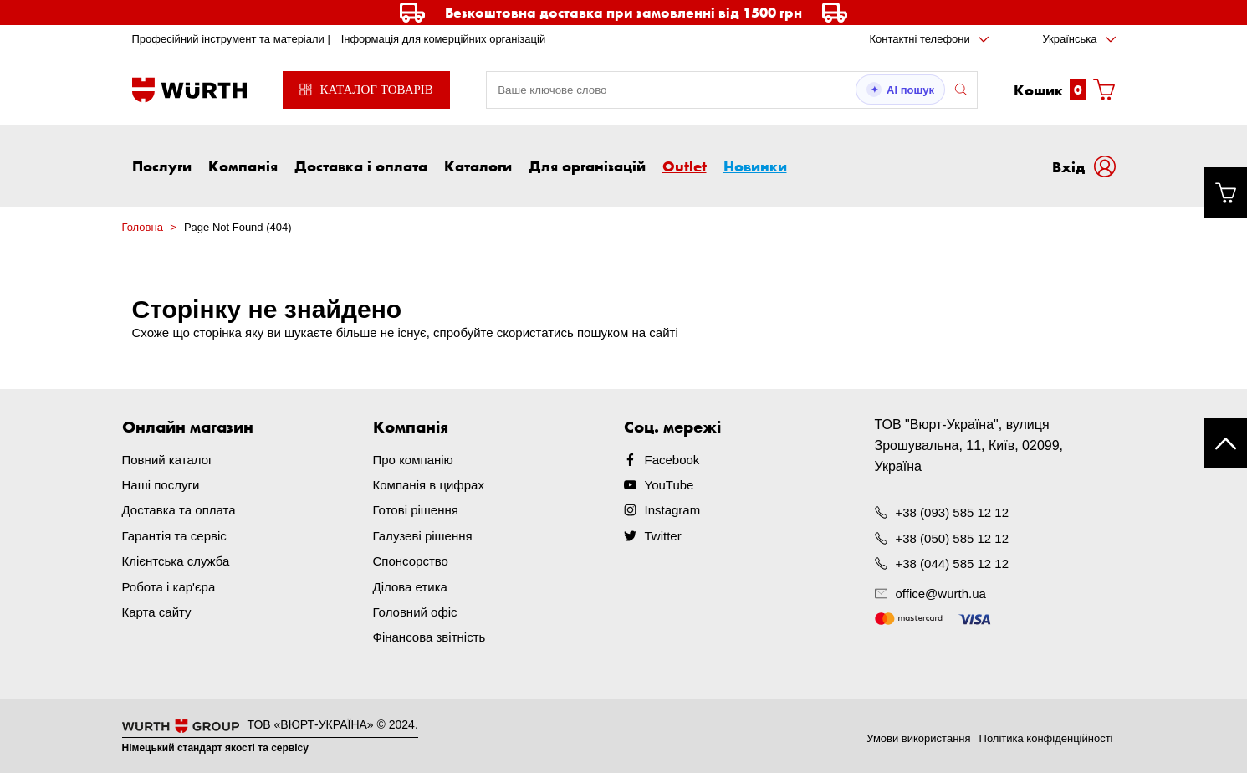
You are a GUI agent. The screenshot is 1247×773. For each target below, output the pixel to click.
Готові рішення (415, 510)
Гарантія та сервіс (174, 535)
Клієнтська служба (176, 560)
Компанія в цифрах (428, 485)
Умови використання (918, 735)
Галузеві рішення (423, 535)
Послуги (162, 165)
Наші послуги (161, 485)
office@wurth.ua (941, 593)
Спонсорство (410, 560)
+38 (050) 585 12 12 (952, 537)
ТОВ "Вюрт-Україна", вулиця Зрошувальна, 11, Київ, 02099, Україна (969, 445)
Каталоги (478, 165)
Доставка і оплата (360, 165)
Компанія (243, 165)
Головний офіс (415, 610)
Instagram (673, 510)
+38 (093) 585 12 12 (952, 512)
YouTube (669, 485)
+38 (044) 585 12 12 (952, 562)
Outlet (684, 165)
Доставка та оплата (179, 510)
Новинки (755, 165)
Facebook (672, 460)
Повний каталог (167, 460)
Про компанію (413, 460)
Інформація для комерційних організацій (443, 39)
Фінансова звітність (429, 635)
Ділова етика (410, 585)
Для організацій (587, 165)
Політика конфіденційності (1046, 735)
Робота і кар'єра (169, 585)
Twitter (663, 535)
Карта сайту (157, 610)
